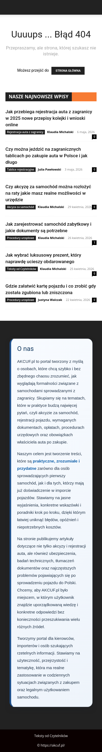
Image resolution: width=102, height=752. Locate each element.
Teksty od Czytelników (21, 269)
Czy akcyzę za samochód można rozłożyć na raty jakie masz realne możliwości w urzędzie (48, 193)
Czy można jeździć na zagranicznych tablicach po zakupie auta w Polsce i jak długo (46, 155)
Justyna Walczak (50, 300)
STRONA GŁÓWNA (68, 71)
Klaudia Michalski (60, 132)
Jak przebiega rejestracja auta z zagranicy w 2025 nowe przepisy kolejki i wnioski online (48, 118)
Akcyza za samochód (20, 207)
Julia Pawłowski (49, 169)
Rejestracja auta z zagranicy (25, 132)
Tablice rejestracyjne (20, 169)
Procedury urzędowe (20, 238)
